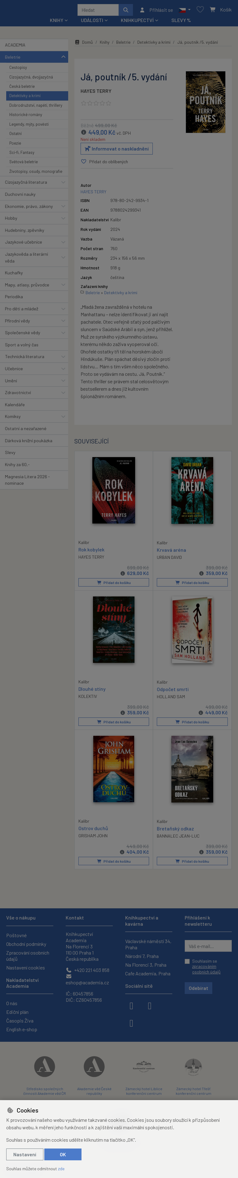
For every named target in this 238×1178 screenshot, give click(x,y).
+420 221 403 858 (87, 970)
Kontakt (75, 917)
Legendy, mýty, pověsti (29, 126)
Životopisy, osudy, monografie (35, 173)
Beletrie (12, 59)
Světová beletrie (23, 163)
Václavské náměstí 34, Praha (148, 944)
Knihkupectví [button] (137, 22)
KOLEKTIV (87, 698)
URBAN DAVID (169, 559)
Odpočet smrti (173, 691)
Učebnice (14, 370)
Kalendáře (15, 406)
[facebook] (131, 1005)
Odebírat (198, 988)
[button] (184, 11)
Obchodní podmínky (26, 944)
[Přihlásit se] (156, 11)
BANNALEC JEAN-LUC (178, 837)
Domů (83, 44)
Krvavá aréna (171, 552)
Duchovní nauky (20, 196)
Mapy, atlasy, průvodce (27, 287)
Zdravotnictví (18, 394)
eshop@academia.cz (87, 979)
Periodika (14, 298)
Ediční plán (17, 1012)
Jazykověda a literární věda (26, 260)
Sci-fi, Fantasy (21, 154)
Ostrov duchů (93, 830)
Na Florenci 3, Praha (145, 965)
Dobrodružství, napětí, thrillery (35, 107)
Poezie (15, 145)
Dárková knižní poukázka (28, 442)
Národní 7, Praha (142, 956)
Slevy (10, 454)
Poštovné (16, 935)
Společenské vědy (22, 334)
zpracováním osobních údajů (206, 969)
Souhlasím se (206, 966)
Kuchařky (14, 274)
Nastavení (24, 1154)
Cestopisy (18, 69)
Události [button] (92, 22)
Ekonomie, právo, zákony (29, 208)
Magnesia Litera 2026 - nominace (27, 482)
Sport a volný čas (21, 346)
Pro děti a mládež (21, 310)
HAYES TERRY (96, 93)
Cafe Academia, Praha (147, 973)
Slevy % (181, 22)
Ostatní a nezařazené (25, 430)
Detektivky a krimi (25, 98)
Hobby (11, 220)
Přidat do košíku (114, 584)
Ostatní (15, 135)
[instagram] (149, 1005)
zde (61, 1168)
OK (63, 1154)
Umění (11, 382)
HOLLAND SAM (171, 698)
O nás (11, 1003)
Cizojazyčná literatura (26, 184)
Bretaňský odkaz (175, 830)
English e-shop (21, 1029)
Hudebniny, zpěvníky (24, 232)
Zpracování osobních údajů (27, 956)
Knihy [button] (56, 22)
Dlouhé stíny (92, 691)
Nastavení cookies (25, 967)
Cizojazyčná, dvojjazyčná (31, 79)
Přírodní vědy (17, 323)
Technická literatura (24, 358)
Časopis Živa (19, 1020)
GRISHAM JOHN (93, 837)
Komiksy (13, 418)
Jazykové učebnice (23, 244)
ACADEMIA (15, 47)
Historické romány (25, 116)
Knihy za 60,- (17, 466)
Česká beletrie (22, 88)
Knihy (104, 44)
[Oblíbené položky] (200, 11)
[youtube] (131, 1022)
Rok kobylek (91, 551)
